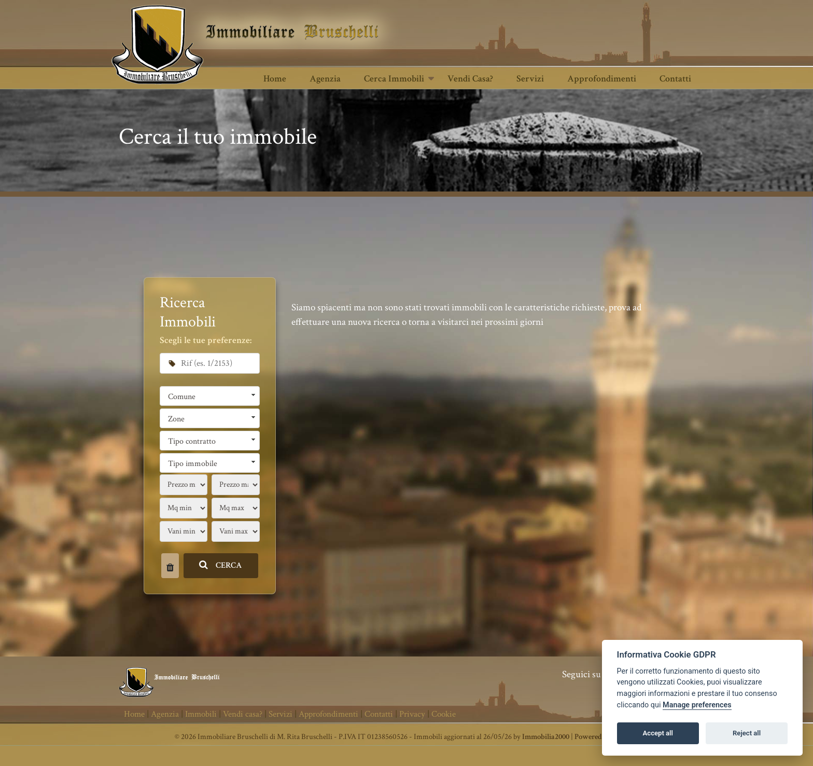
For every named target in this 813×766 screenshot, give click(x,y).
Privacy (412, 714)
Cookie (443, 714)
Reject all (747, 733)
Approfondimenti (601, 79)
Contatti (675, 79)
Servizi (530, 79)
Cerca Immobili (394, 79)
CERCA (220, 565)
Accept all (658, 733)
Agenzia (325, 79)
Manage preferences (697, 705)
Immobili (201, 714)
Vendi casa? (470, 79)
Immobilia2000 (545, 737)
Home (274, 79)
